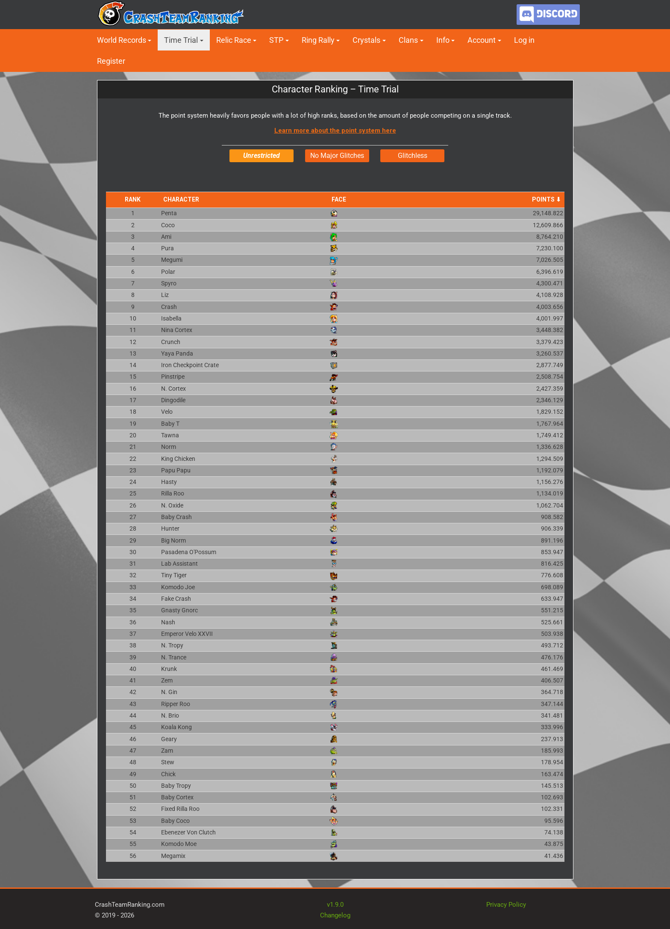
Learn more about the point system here (335, 130)
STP (276, 40)
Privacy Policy (506, 904)
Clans (408, 40)
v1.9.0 (335, 904)
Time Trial (181, 40)
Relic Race (233, 40)
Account (481, 40)
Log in (524, 40)
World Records (121, 40)
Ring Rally (318, 40)
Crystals (366, 40)
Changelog (335, 915)
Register (111, 60)
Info (443, 40)
